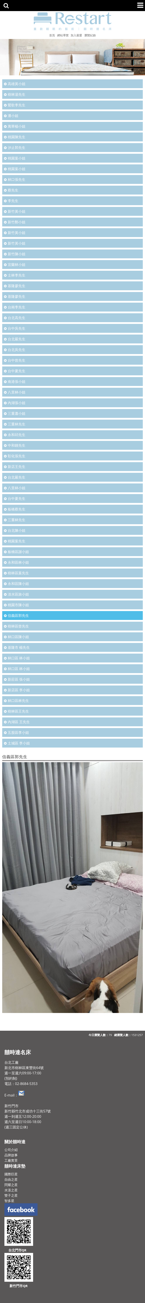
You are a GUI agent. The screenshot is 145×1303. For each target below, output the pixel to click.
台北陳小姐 (16, 530)
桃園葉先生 (16, 541)
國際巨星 (11, 1174)
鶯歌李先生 (16, 105)
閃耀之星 (11, 1184)
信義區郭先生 (18, 615)
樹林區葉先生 (18, 573)
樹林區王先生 (18, 711)
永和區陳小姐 (18, 583)
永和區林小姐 (18, 562)
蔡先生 (13, 190)
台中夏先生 (16, 370)
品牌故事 (11, 1155)
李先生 (13, 200)
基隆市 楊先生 (19, 647)
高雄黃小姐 (16, 83)
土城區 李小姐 (19, 743)
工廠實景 (11, 1160)
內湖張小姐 (16, 402)
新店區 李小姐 (19, 690)
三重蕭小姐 (16, 413)
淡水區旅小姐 (18, 594)
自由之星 (11, 1179)
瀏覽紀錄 (90, 35)
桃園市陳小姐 (18, 604)
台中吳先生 (16, 328)
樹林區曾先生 (18, 626)
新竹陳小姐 (16, 253)
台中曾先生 (16, 360)
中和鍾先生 (16, 445)
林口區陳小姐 (18, 636)
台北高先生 (16, 317)
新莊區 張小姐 (19, 679)
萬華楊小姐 (16, 126)
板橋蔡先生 (16, 509)
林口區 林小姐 (19, 658)
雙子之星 (11, 1195)
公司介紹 (11, 1149)
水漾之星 (11, 1190)
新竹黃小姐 (16, 211)
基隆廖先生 (16, 285)
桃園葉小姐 (16, 158)
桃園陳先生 (16, 136)
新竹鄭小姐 (16, 222)
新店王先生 (16, 466)
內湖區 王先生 (19, 721)
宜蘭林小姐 (16, 264)
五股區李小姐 (18, 732)
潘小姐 (13, 115)
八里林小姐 (16, 392)
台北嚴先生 (16, 339)
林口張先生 (16, 179)
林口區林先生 (18, 700)
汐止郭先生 (16, 147)
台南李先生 (16, 307)
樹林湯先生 (16, 94)
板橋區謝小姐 (18, 551)
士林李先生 (16, 275)
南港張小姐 (16, 381)
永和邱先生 (16, 434)
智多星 (9, 1200)
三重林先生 (16, 424)
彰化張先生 (16, 456)
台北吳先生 (16, 349)
